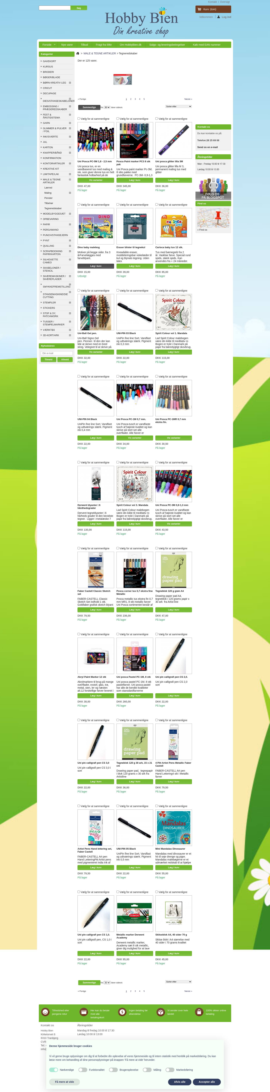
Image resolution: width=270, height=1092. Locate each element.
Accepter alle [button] (207, 1081)
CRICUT (47, 88)
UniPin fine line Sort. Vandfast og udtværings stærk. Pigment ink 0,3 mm (134, 341)
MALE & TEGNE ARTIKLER (52, 181)
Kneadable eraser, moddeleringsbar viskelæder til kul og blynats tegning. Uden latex (134, 257)
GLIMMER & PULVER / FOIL (55, 130)
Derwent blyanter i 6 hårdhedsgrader (88, 506)
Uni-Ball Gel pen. (87, 333)
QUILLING (48, 245)
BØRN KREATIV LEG (54, 82)
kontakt (212, 1)
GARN (46, 123)
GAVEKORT (49, 61)
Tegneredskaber (53, 208)
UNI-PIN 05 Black (126, 848)
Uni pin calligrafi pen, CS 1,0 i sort (94, 941)
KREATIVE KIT (51, 168)
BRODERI (48, 72)
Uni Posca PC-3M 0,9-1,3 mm (171, 505)
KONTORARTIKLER (54, 163)
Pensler (48, 198)
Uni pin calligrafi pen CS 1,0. (93, 934)
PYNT (46, 240)
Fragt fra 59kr (104, 44)
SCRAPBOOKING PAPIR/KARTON (52, 253)
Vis (101, 107)
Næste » (188, 99)
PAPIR (46, 224)
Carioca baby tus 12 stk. (169, 247)
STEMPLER (49, 302)
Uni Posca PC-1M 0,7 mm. (131, 419)
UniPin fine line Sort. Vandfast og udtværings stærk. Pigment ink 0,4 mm (94, 427)
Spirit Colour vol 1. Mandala (171, 333)
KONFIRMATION (52, 158)
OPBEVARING (51, 219)
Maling (47, 192)
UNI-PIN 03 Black (126, 333)
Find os (202, 203)
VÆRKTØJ (49, 330)
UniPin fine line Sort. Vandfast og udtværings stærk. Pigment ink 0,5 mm (134, 856)
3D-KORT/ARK (51, 335)
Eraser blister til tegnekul (131, 247)
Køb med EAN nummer (206, 44)
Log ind (224, 17)
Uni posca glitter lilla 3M (169, 161)
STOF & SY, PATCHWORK (50, 315)
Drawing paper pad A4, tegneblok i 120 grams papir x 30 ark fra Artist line (172, 598)
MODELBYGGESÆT (54, 213)
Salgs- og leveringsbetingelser (167, 44)
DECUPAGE (49, 93)
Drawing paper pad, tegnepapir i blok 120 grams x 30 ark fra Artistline (135, 773)
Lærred (48, 187)
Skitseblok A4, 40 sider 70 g (171, 934)
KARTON (48, 147)
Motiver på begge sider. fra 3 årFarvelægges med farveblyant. (93, 255)
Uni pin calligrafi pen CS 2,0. (171, 677)
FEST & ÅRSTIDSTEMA (51, 116)
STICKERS (49, 308)
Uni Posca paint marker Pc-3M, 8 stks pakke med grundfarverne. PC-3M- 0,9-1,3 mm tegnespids (135, 174)
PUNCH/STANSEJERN (55, 235)
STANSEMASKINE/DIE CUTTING (55, 296)
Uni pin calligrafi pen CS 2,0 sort (171, 683)
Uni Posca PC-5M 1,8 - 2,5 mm (94, 161)
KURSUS (48, 66)
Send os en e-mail (207, 147)
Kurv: (209, 9)
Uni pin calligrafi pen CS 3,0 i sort (94, 769)
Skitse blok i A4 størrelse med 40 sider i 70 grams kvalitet (172, 941)
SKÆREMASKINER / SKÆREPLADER (54, 277)
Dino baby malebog (88, 247)
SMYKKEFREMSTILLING (56, 286)
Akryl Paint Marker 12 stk (91, 677)
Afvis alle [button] (179, 1081)
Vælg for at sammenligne (95, 118)
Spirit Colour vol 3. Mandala (132, 505)
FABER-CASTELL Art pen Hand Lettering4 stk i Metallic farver (172, 773)
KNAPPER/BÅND (52, 152)
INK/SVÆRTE (50, 136)
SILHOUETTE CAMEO (50, 261)
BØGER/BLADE (51, 77)
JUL (45, 142)
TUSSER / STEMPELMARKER (53, 323)
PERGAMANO (51, 229)
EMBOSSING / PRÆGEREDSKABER (55, 108)
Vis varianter (95, 180)
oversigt (225, 1)
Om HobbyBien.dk (130, 44)
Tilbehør (48, 203)
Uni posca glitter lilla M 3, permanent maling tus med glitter (170, 169)
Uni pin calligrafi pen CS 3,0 (93, 762)
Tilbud (84, 44)
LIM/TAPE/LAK (51, 174)
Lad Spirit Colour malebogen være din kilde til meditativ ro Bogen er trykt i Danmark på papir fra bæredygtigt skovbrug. (173, 342)
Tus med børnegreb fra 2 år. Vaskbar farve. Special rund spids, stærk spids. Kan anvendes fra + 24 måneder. (172, 257)
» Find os (202, 229)
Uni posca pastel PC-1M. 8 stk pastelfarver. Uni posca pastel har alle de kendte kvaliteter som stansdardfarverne (134, 686)
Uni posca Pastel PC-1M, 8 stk (134, 677)
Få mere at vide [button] (64, 1081)
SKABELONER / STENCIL (51, 269)
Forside (47, 45)
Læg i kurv (134, 180)
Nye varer (67, 44)
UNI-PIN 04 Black (87, 419)
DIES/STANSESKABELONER (58, 101)
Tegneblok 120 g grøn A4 (169, 591)
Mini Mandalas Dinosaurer (170, 848)
